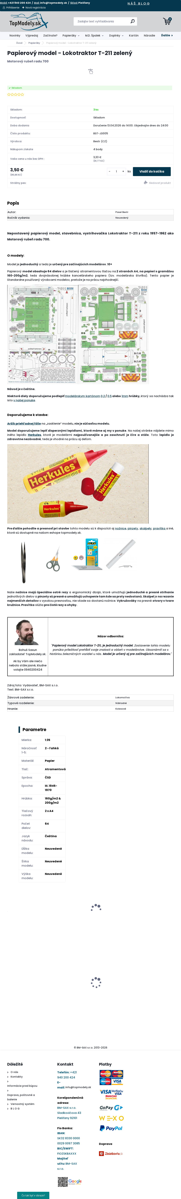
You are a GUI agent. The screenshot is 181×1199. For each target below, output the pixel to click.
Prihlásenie (12, 7)
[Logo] (29, 21)
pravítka (159, 529)
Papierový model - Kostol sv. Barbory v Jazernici (110, 975)
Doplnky (114, 35)
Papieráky (69, 35)
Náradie (149, 35)
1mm (125, 396)
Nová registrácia (36, 7)
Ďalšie (165, 35)
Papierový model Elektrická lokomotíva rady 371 (69, 961)
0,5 (109, 396)
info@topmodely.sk (78, 1087)
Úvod (19, 43)
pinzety (133, 529)
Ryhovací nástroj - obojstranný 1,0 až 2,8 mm (152, 960)
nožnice (120, 529)
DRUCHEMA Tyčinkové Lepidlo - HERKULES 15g (24, 981)
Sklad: (74, 3)
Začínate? (50, 35)
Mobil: (3, 3)
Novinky (15, 35)
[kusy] (114, 172)
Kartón (134, 35)
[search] (133, 22)
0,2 (103, 396)
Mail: (37, 3)
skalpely (145, 529)
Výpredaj (31, 35)
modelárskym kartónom (82, 396)
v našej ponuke (24, 401)
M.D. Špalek (92, 35)
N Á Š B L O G (139, 3)
